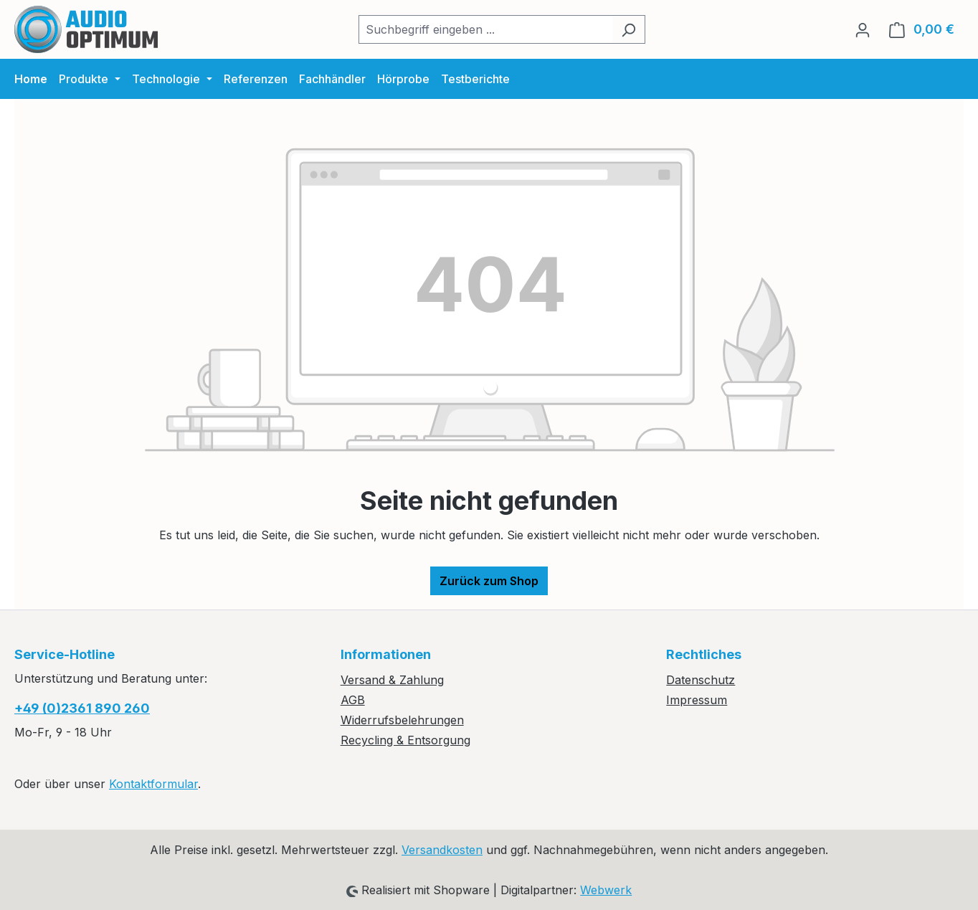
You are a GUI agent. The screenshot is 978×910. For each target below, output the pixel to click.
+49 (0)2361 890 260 (82, 708)
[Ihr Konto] (862, 29)
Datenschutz (700, 680)
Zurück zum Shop (489, 581)
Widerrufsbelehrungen (402, 720)
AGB (353, 700)
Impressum (696, 700)
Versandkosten (442, 850)
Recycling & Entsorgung (405, 740)
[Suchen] (628, 29)
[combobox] (485, 29)
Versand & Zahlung (392, 680)
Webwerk (606, 890)
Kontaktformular (153, 784)
